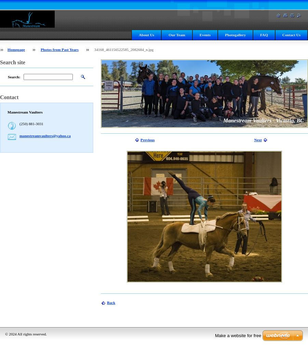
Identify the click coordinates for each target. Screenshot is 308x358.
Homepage (16, 50)
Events (205, 35)
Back (111, 303)
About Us (146, 35)
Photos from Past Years (60, 50)
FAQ (264, 35)
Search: (14, 77)
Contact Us (291, 35)
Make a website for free (238, 335)
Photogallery (235, 35)
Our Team (177, 35)
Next (258, 140)
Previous (147, 140)
